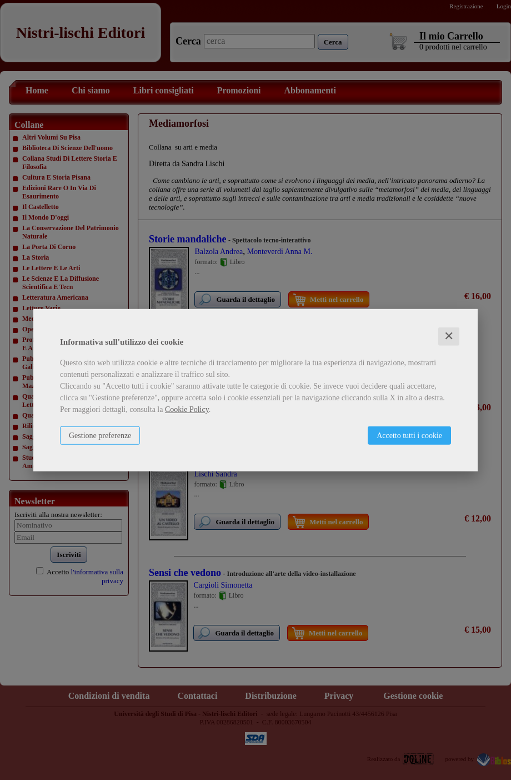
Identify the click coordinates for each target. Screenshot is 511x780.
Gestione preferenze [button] (100, 435)
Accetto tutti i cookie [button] (409, 435)
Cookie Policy (187, 409)
